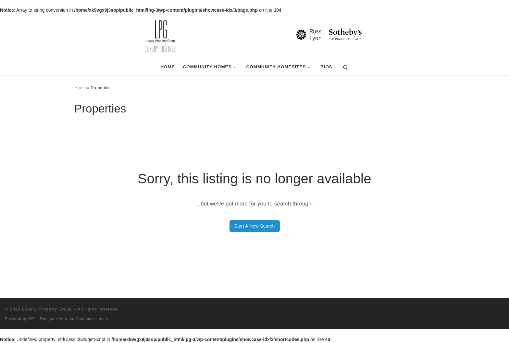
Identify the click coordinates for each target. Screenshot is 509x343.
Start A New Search (254, 226)
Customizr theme (92, 319)
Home (80, 87)
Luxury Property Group (47, 309)
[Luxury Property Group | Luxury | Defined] (254, 36)
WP (32, 319)
